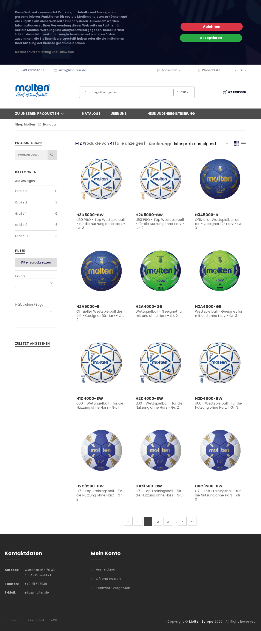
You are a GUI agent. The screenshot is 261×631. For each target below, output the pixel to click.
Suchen (182, 92)
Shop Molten (25, 124)
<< (128, 522)
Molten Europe (201, 621)
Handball (50, 124)
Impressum (13, 620)
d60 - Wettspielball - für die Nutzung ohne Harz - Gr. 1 (99, 405)
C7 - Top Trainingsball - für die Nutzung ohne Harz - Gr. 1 (160, 493)
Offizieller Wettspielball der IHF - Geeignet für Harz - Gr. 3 (218, 223)
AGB (54, 620)
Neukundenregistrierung (171, 113)
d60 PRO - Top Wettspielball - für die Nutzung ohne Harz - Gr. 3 (100, 223)
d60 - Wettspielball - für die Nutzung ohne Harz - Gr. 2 (159, 405)
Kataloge (91, 113)
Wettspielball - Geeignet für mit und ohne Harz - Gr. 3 (218, 313)
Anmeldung (105, 569)
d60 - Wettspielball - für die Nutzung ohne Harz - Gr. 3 (218, 405)
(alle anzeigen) (130, 143)
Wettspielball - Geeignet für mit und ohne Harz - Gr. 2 (159, 313)
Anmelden (172, 70)
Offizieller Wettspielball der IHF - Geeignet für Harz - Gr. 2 (100, 315)
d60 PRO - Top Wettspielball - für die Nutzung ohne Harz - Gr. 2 (160, 223)
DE (241, 70)
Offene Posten (108, 579)
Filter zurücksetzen (36, 262)
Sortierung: (160, 143)
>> (192, 522)
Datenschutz (36, 620)
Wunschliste (208, 70)
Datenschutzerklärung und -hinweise (44, 52)
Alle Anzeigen (25, 180)
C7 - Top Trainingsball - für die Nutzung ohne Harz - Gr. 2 (99, 495)
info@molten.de (72, 70)
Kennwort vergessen (113, 588)
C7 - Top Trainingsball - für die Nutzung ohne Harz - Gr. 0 (218, 495)
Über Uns (119, 113)
